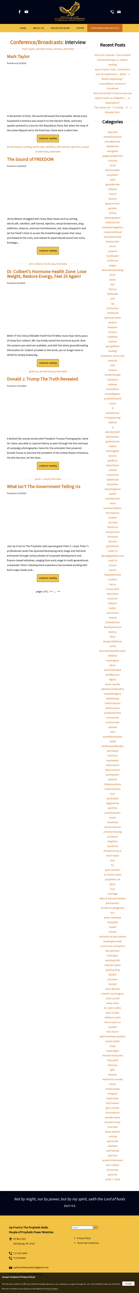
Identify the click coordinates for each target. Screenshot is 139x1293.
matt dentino (112, 989)
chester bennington (112, 993)
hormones (49, 263)
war (112, 284)
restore (112, 341)
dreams (112, 1074)
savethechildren (112, 508)
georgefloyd (112, 346)
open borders (112, 869)
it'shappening (112, 417)
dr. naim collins (112, 1007)
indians (113, 446)
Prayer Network (60, 28)
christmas (112, 260)
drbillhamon (112, 674)
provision (112, 979)
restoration (112, 389)
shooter (112, 541)
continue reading (48, 138)
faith (112, 179)
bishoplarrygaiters (112, 227)
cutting (27, 146)
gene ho (33, 371)
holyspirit (112, 922)
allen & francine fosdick (112, 898)
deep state (112, 1003)
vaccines (112, 522)
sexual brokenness (112, 1160)
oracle (112, 817)
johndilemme (112, 141)
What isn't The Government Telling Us (43, 486)
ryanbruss (112, 846)
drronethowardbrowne (112, 650)
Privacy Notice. (52, 1288)
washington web (112, 941)
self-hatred (63, 146)
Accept (128, 1283)
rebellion (50, 146)
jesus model (112, 1012)
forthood (112, 536)
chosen (112, 931)
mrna (113, 165)
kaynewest (112, 760)
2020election (112, 622)
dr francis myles (112, 874)
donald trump (44, 48)
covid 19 (112, 560)
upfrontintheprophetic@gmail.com (30, 1267)
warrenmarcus (112, 827)
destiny (112, 632)
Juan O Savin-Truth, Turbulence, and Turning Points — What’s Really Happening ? (113, 74)
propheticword (112, 398)
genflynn (113, 460)
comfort (112, 579)
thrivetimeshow (112, 136)
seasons (112, 779)
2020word (112, 313)
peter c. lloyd (42, 479)
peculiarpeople (112, 236)
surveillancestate (112, 736)
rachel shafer (112, 1041)
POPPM (80, 28)
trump (112, 213)
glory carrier (112, 1107)
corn (112, 793)
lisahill (112, 493)
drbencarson (112, 708)
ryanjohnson (112, 532)
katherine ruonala (112, 1079)
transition (112, 379)
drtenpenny (112, 512)
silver (113, 636)
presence (112, 836)
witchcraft (38, 146)
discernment (112, 769)
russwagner (112, 660)
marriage (113, 893)
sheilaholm (112, 146)
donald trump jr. (112, 850)
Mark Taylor (18, 56)
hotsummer (112, 241)
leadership (113, 1098)
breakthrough (113, 374)
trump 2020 (112, 589)
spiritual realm (112, 317)
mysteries (112, 822)
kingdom (113, 841)
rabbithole (113, 479)
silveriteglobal (113, 489)
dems (112, 665)
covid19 (112, 517)
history (112, 289)
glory (112, 884)
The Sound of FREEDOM (30, 159)
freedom (112, 327)
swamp (112, 198)
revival (112, 927)
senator (112, 322)
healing (112, 351)
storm (112, 246)
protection (112, 308)
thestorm (112, 527)
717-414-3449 (20, 1253)
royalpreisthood (112, 232)
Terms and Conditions (88, 1242)
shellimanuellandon (112, 746)
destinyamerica (112, 627)
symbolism (112, 798)
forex (113, 274)
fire (112, 912)
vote (112, 731)
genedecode (113, 184)
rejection (75, 146)
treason (112, 370)
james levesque (112, 917)
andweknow (112, 412)
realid (112, 741)
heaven (112, 984)
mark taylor (28, 48)
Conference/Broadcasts (105, 28)
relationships (112, 1088)
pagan (112, 265)
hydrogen (112, 955)
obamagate (112, 451)
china (113, 503)
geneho (112, 208)
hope (113, 1046)
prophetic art (112, 879)
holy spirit (112, 1060)
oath (112, 365)
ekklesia (112, 655)
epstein (112, 1027)
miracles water (112, 965)
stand (112, 403)
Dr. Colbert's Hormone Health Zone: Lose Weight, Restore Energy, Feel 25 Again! (46, 273)
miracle (112, 617)
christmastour (113, 703)
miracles (112, 360)
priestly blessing (112, 831)
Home (23, 28)
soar (112, 860)
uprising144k (112, 960)
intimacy (112, 1065)
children (112, 189)
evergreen (112, 151)
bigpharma (112, 803)
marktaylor (112, 255)
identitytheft (112, 432)
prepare (112, 251)
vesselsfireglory (112, 693)
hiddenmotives (112, 784)
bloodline (112, 484)
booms (113, 455)
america (57, 48)
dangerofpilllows (112, 641)
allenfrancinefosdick (112, 689)
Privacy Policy (84, 1238)
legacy (112, 679)
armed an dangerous (112, 907)
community (112, 717)
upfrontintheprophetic (112, 1036)
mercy (112, 584)
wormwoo (112, 750)
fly (112, 865)
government (112, 203)
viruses (112, 565)
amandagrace (112, 393)
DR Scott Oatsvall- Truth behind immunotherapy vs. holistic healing (112, 59)
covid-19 (112, 550)
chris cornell (112, 998)
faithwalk (112, 293)
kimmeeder (112, 436)
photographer (113, 217)
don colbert (35, 263)
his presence (112, 1112)
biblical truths (113, 1017)
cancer (112, 570)
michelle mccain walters (112, 936)
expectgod (112, 1050)
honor (112, 1084)
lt (112, 408)
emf (112, 298)
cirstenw (112, 160)
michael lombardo (112, 1055)
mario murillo (112, 684)
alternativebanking (112, 270)
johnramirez (112, 903)
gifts (112, 1069)
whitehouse (112, 698)
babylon (112, 603)
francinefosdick (112, 670)
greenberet (112, 546)
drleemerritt (112, 222)
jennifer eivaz (112, 1117)
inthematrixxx (113, 789)
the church (112, 1031)
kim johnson (112, 950)
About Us (38, 28)
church (112, 193)
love (112, 889)
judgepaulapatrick (112, 155)
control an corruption (112, 946)
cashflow (113, 336)
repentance (112, 465)
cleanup (112, 727)
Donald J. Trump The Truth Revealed (42, 379)
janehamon (112, 774)
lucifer (112, 608)
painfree (112, 808)
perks (112, 279)
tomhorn (112, 755)
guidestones (112, 441)
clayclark (113, 132)
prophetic (112, 175)
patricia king (113, 969)
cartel (112, 646)
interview (69, 48)
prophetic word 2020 (112, 355)
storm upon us (112, 1022)
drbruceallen (112, 170)
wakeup (112, 384)
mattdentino (112, 498)
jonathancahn (113, 812)
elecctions (112, 593)
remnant (113, 598)
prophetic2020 (112, 712)
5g (112, 303)
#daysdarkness (112, 574)
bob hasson (112, 1103)
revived (112, 470)
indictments (112, 765)
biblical (112, 422)
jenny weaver (14, 146)
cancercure (112, 612)
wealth (112, 974)
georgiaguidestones (113, 555)
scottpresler (113, 722)
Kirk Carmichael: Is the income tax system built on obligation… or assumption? (112, 97)
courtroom (112, 474)
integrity (112, 1093)
